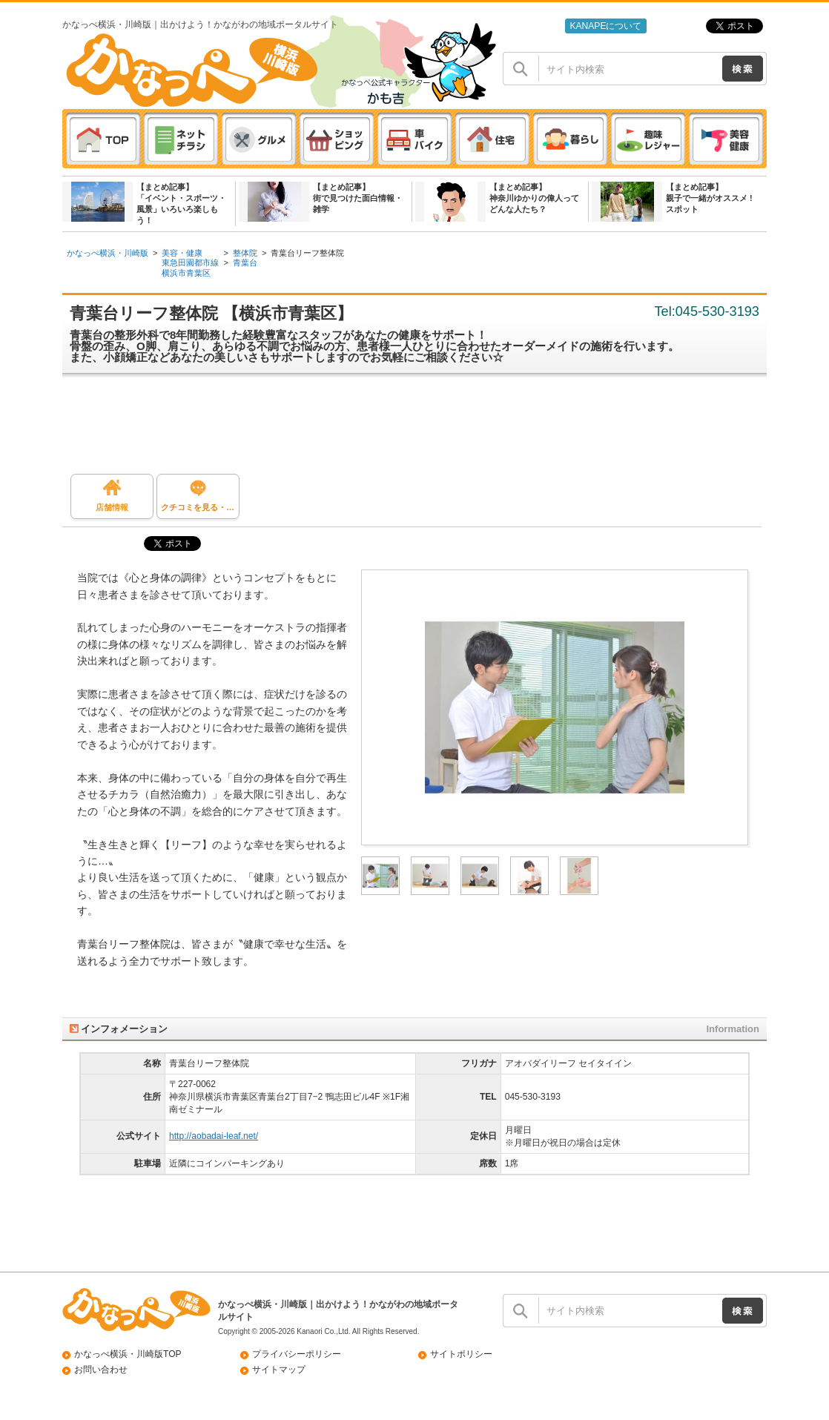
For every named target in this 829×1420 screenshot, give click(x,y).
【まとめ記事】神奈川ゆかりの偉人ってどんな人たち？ (534, 198)
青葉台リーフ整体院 (307, 252)
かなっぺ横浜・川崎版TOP (128, 1354)
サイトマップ (278, 1369)
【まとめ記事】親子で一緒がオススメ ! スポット (709, 198)
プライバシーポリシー (296, 1354)
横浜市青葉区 (186, 272)
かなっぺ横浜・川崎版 (107, 252)
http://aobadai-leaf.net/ (213, 1136)
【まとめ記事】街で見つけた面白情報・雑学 (358, 198)
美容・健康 (182, 252)
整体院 (245, 252)
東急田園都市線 (190, 262)
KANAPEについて (605, 26)
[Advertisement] (422, 429)
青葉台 (245, 262)
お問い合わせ (101, 1369)
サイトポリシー (461, 1354)
